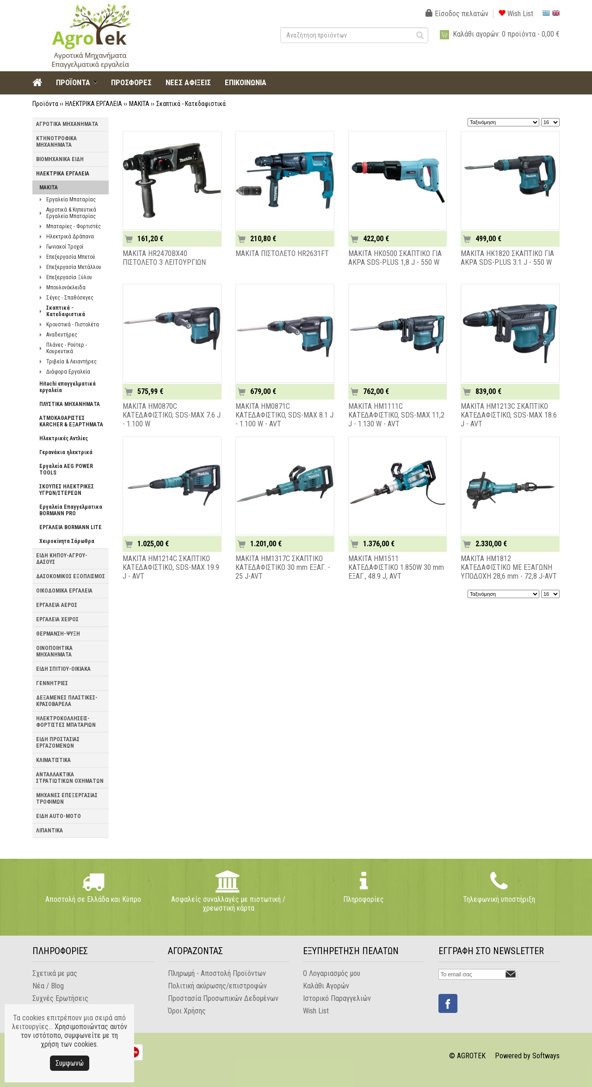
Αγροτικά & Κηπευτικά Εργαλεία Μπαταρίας (71, 212)
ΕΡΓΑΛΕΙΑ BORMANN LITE (70, 527)
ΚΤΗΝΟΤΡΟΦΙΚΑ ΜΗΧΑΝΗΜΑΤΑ (56, 141)
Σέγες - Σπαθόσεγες (69, 297)
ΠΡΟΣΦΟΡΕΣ (131, 82)
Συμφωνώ (70, 1063)
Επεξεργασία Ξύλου (69, 277)
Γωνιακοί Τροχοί (64, 247)
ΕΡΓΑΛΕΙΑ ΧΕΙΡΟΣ (57, 619)
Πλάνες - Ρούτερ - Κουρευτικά (66, 348)
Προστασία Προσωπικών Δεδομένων (223, 998)
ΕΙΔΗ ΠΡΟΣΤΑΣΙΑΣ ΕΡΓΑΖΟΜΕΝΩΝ (58, 742)
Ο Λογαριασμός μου (331, 973)
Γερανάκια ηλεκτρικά (65, 452)
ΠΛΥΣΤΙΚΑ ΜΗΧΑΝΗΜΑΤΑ (69, 404)
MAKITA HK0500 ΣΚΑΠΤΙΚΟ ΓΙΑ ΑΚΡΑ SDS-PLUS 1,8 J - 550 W (395, 258)
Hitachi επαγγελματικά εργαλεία (67, 387)
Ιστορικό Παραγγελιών (337, 998)
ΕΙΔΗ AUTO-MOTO (58, 816)
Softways (546, 1055)
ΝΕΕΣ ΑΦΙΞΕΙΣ (188, 82)
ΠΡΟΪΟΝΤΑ (73, 82)
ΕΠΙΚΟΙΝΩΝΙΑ (245, 82)
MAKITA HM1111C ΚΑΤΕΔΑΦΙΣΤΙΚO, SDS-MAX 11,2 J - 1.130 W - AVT (396, 415)
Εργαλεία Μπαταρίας (71, 199)
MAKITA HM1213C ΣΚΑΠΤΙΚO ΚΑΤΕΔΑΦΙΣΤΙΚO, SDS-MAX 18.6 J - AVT (509, 415)
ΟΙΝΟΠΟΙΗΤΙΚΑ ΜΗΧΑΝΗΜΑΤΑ (54, 651)
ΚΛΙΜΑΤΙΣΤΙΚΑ (53, 760)
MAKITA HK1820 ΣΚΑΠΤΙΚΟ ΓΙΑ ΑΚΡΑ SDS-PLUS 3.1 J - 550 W (507, 258)
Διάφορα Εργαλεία (68, 372)
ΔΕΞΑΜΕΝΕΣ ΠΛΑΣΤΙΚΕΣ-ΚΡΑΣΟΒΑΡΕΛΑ (67, 700)
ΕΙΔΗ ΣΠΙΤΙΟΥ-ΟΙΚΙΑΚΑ (63, 669)
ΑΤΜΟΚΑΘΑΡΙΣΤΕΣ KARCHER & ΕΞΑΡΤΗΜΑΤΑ (71, 421)
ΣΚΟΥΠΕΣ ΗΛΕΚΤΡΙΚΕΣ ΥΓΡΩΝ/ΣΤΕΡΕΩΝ (66, 489)
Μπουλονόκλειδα (66, 287)
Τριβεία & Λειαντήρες (71, 361)
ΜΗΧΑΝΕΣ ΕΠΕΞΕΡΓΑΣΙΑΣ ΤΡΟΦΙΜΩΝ (67, 798)
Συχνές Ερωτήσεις (60, 998)
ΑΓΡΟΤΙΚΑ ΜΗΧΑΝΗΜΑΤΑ (67, 124)
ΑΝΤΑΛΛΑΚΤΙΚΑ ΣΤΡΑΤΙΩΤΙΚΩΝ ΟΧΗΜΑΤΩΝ (70, 777)
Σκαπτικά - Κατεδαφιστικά (191, 103)
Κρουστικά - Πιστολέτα (72, 324)
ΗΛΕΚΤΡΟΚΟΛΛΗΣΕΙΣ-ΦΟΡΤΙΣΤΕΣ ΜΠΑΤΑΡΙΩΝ (66, 721)
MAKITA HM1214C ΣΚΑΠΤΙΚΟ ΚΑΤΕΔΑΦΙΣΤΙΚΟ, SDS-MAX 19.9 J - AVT (171, 567)
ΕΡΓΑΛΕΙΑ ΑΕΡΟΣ (56, 605)
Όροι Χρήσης (187, 1010)
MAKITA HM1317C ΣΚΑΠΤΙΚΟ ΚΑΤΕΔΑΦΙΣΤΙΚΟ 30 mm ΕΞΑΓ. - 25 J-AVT (282, 567)
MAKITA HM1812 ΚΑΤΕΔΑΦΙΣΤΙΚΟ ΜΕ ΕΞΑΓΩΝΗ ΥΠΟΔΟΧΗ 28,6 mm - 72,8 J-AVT (509, 567)
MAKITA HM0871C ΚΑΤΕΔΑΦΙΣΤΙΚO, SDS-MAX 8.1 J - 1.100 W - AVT (284, 415)
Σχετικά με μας (54, 973)
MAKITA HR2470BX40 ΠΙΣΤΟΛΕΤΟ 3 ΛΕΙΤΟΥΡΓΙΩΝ (164, 258)
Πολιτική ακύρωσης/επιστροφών (217, 985)
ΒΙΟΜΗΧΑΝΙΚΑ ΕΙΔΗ (60, 159)
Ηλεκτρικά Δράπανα (70, 236)
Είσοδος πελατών (457, 13)
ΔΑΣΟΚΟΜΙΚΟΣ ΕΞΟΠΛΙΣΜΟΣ (70, 576)
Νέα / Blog (48, 985)
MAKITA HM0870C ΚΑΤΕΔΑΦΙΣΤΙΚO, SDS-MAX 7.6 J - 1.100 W (172, 415)
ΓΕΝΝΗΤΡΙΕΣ (52, 683)
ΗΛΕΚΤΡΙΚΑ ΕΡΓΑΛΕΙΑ (93, 103)
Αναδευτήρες (61, 334)
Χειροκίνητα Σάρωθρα (66, 541)
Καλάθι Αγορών (326, 985)
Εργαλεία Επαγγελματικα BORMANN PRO (70, 510)
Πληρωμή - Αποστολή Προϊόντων (217, 973)
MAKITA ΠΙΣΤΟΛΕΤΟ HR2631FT (282, 253)
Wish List (515, 13)
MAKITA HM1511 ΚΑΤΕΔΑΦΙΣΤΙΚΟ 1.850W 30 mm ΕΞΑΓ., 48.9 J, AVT (396, 567)
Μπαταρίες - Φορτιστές (73, 226)
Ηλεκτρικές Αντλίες (63, 438)
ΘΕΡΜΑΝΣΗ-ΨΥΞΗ (58, 634)
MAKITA (139, 103)
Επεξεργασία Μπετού (70, 257)
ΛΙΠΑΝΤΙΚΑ (49, 830)
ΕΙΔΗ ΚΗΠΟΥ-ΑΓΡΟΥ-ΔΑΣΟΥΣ (61, 558)
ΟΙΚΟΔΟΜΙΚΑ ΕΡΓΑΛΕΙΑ (64, 590)
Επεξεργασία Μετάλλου (73, 267)
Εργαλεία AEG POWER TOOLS (66, 469)
